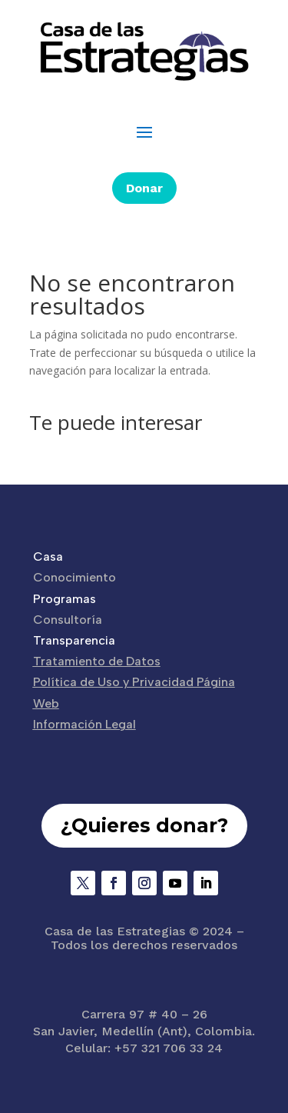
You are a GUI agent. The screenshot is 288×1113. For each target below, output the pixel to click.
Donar (144, 188)
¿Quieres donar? (144, 825)
